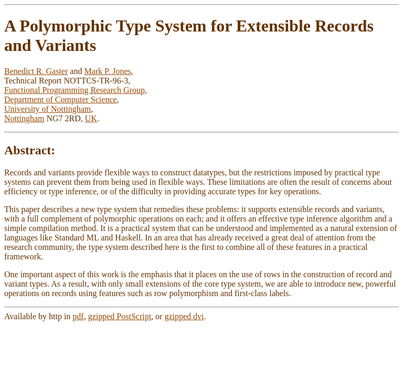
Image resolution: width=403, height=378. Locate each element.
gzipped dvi (184, 316)
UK (91, 118)
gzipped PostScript (119, 316)
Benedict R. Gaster (36, 71)
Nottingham (24, 118)
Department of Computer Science (60, 99)
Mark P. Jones (107, 71)
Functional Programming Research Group (74, 90)
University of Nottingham (47, 108)
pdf (77, 316)
